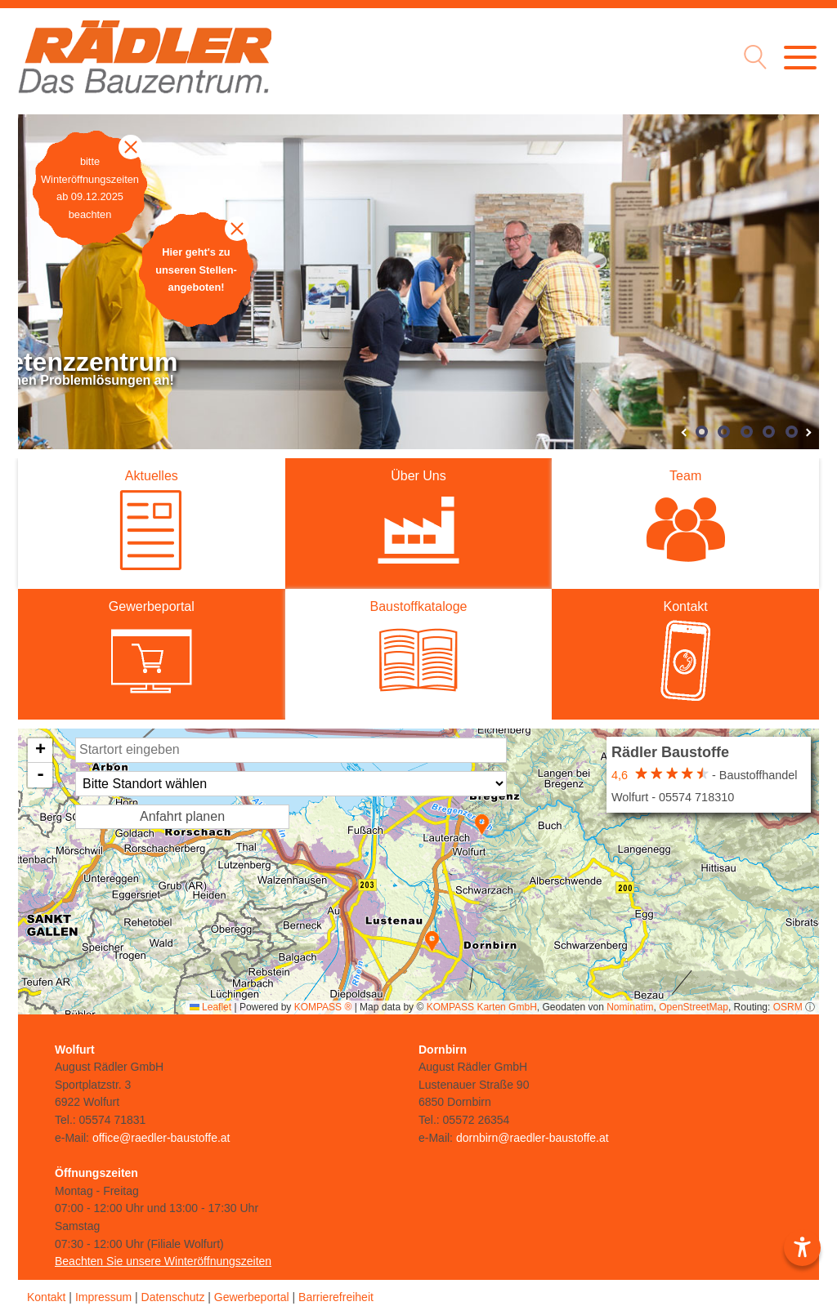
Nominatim (629, 1007)
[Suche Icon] (751, 59)
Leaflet (210, 1007)
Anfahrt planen (182, 816)
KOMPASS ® (323, 1007)
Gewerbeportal (251, 1297)
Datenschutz (173, 1297)
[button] (432, 941)
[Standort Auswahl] (291, 783)
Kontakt (46, 1297)
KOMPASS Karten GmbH (482, 1007)
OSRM (788, 1007)
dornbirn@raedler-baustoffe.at (532, 1137)
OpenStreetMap (693, 1007)
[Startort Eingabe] (291, 750)
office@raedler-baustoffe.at (161, 1137)
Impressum (103, 1297)
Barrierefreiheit (336, 1297)
